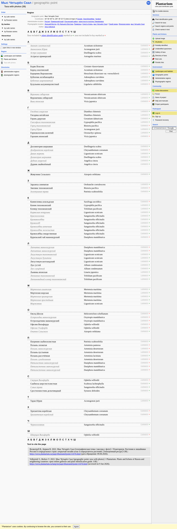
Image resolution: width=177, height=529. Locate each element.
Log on (157, 113)
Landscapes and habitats (12, 56)
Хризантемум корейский (41, 414)
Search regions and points (164, 26)
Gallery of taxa (160, 52)
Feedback (18, 473)
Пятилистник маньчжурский (44, 363)
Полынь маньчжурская (41, 348)
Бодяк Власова (37, 66)
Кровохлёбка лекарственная (43, 233)
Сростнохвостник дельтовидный (45, 391)
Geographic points (161, 75)
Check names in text (162, 29)
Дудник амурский (38, 160)
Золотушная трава (39, 191)
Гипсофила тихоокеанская (42, 122)
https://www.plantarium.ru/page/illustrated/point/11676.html (55, 454)
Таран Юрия (36, 401)
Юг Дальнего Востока (65, 24)
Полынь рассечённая (40, 356)
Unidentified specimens (163, 49)
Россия (47, 21)
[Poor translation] (9, 492)
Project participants (162, 104)
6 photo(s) (144, 150)
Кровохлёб (35, 223)
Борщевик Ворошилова (41, 73)
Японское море (124, 24)
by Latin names (9, 17)
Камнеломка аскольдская (42, 201)
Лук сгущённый (37, 268)
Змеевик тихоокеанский (41, 188)
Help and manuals (161, 101)
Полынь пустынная (39, 352)
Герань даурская (38, 118)
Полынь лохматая (38, 345)
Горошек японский (39, 136)
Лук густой (35, 265)
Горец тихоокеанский (40, 125)
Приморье (78, 24)
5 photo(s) (144, 201)
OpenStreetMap (88, 19)
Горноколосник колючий (41, 133)
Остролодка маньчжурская (43, 317)
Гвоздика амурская (39, 111)
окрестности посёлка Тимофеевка (91, 21)
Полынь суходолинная (40, 359)
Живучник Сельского (40, 174)
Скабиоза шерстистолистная (43, 383)
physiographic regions (11, 75)
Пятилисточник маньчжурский (45, 370)
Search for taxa (160, 23)
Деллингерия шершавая (41, 146)
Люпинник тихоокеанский (42, 275)
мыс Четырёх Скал (100, 24)
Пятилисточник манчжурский (44, 366)
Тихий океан (113, 24)
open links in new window (12, 48)
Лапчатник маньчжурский (43, 251)
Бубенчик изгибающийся (42, 77)
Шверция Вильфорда (40, 435)
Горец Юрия (36, 129)
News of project (160, 97)
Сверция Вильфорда (39, 380)
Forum (157, 94)
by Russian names (10, 20)
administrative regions (11, 72)
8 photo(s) (144, 383)
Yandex (98, 19)
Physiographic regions (163, 82)
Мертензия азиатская (40, 289)
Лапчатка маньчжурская (42, 247)
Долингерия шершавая (40, 157)
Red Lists (158, 59)
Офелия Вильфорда (39, 324)
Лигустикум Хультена (40, 258)
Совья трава (36, 387)
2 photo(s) (144, 56)
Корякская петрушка (40, 212)
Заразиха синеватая (39, 184)
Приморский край (57, 21)
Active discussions (161, 90)
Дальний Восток (50, 24)
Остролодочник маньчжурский (44, 321)
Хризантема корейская (41, 411)
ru (148, 3)
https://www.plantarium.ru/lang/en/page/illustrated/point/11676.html (58, 464)
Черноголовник (37, 424)
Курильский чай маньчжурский (45, 237)
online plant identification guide (164, 4)
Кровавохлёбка (37, 219)
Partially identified (161, 45)
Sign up (158, 117)
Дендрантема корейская (41, 150)
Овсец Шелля (36, 313)
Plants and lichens (10, 59)
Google (79, 19)
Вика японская (37, 101)
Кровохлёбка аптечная (41, 226)
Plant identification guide (163, 19)
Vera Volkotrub (50, 27)
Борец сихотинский (39, 70)
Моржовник (36, 303)
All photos (158, 42)
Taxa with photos (10, 63)
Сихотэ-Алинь (87, 24)
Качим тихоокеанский (40, 205)
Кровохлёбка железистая (42, 230)
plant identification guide (52, 35)
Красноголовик (37, 216)
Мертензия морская (39, 293)
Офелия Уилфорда (39, 328)
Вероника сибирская (39, 94)
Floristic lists (159, 62)
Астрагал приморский (40, 56)
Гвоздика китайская (39, 115)
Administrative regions (163, 78)
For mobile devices (162, 11)
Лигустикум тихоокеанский (43, 254)
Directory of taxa (161, 56)
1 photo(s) (144, 49)
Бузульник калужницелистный (44, 84)
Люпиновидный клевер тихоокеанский (48, 279)
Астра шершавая (38, 53)
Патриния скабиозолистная (43, 341)
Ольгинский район (71, 21)
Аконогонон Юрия (38, 49)
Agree (76, 478)
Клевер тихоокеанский (41, 209)
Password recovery (162, 120)
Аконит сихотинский (40, 45)
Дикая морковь (37, 153)
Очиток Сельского (39, 331)
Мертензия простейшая (41, 300)
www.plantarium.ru (164, 473)
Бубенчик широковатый (41, 80)
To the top (146, 473)
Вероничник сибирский (41, 98)
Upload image (160, 38)
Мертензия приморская (41, 296)
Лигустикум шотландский (42, 261)
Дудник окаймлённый (40, 164)
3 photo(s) (144, 45)
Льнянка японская (38, 272)
